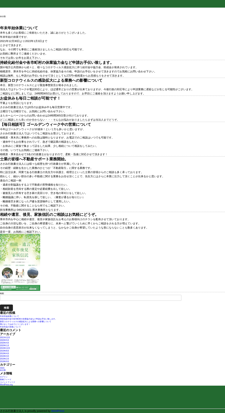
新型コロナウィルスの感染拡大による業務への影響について (25, 321)
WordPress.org (6, 385)
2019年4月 (4, 353)
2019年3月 (4, 356)
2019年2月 (4, 359)
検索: (2, 293)
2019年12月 (5, 348)
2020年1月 (4, 345)
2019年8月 (4, 351)
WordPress (57, 410)
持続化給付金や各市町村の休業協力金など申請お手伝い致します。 (28, 319)
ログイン (4, 377)
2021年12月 (5, 337)
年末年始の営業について (10, 327)
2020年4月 (4, 343)
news (2, 368)
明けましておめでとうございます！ (15, 324)
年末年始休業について (9, 316)
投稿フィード (5, 379)
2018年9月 (4, 361)
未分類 (3, 370)
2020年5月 (4, 340)
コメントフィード (7, 382)
